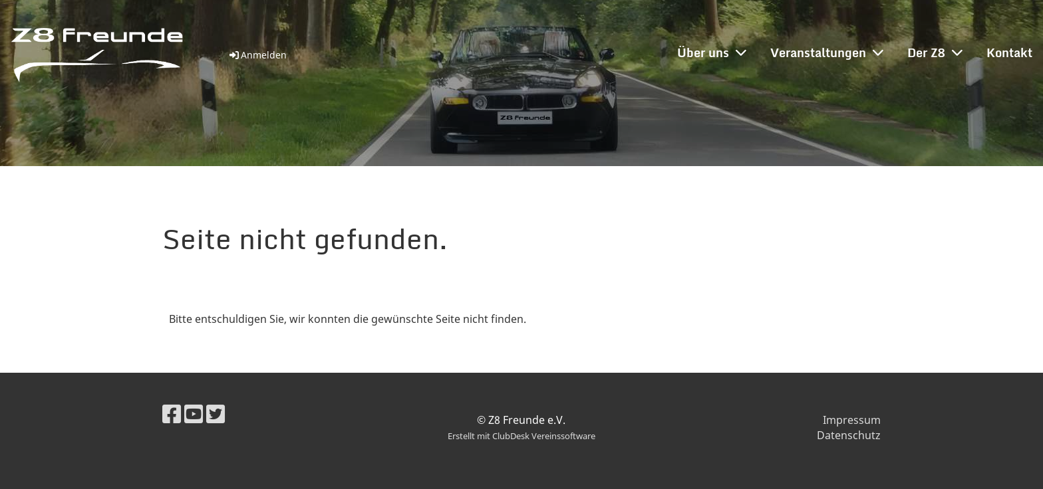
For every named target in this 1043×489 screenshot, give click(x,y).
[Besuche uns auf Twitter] (215, 413)
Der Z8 (935, 52)
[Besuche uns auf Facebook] (171, 413)
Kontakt (1009, 52)
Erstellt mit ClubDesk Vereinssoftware (521, 436)
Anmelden (257, 55)
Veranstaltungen (826, 52)
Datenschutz (849, 435)
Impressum (852, 420)
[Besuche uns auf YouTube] (193, 413)
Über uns (711, 52)
